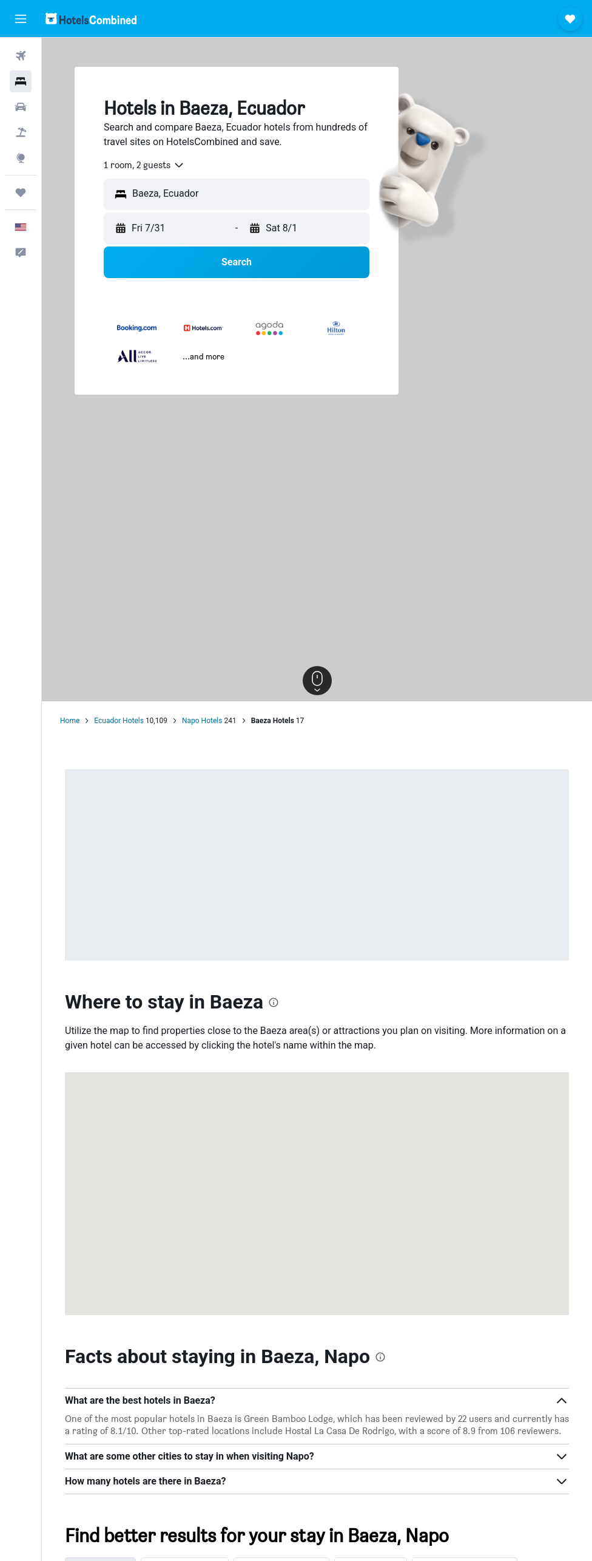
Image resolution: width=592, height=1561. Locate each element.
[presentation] (273, 1002)
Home (69, 720)
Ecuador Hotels (119, 720)
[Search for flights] (20, 56)
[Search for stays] (20, 81)
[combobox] (144, 165)
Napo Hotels (202, 720)
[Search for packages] (20, 132)
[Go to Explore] (20, 158)
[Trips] (20, 192)
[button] (20, 18)
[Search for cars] (20, 107)
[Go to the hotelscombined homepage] (91, 18)
